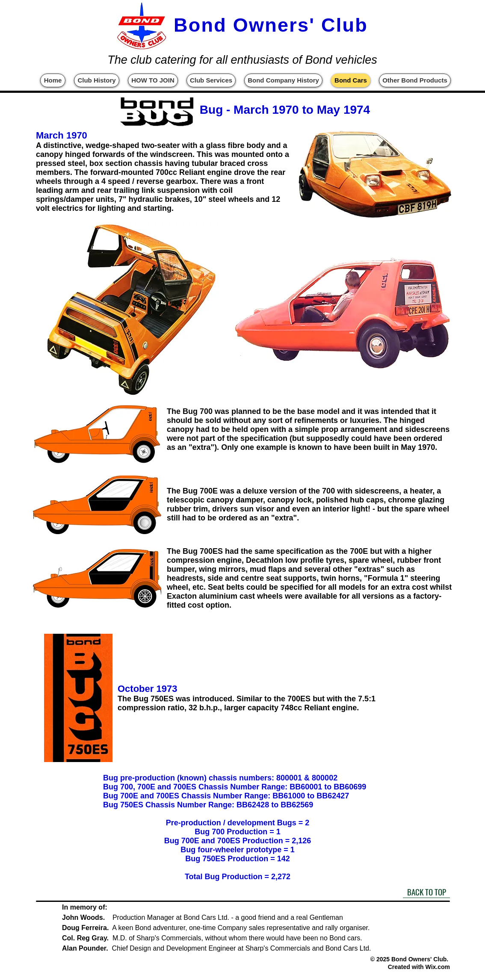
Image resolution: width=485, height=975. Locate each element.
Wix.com (438, 966)
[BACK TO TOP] (426, 891)
